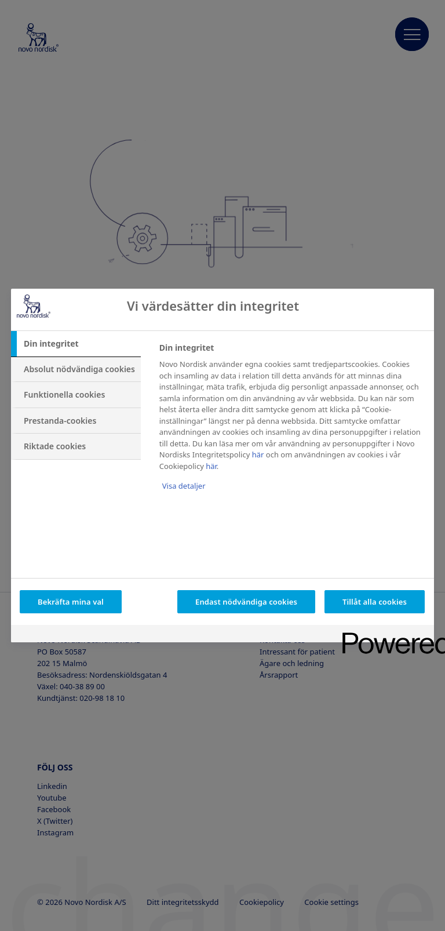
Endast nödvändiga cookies (246, 602)
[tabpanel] (292, 425)
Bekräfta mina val (71, 602)
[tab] (76, 344)
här (258, 454)
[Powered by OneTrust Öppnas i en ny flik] (384, 635)
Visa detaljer (184, 486)
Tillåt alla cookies (374, 602)
